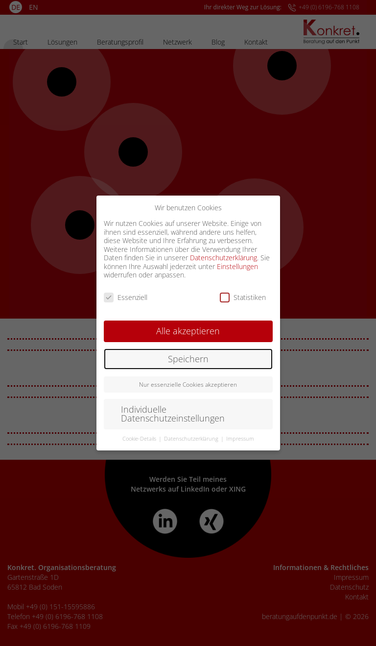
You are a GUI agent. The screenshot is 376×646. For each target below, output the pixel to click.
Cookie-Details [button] (140, 438)
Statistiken (243, 297)
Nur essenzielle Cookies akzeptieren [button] (188, 384)
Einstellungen (237, 266)
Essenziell (125, 297)
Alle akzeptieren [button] (188, 331)
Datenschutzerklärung (223, 257)
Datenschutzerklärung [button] (192, 438)
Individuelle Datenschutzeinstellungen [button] (173, 413)
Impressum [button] (240, 438)
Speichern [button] (188, 359)
